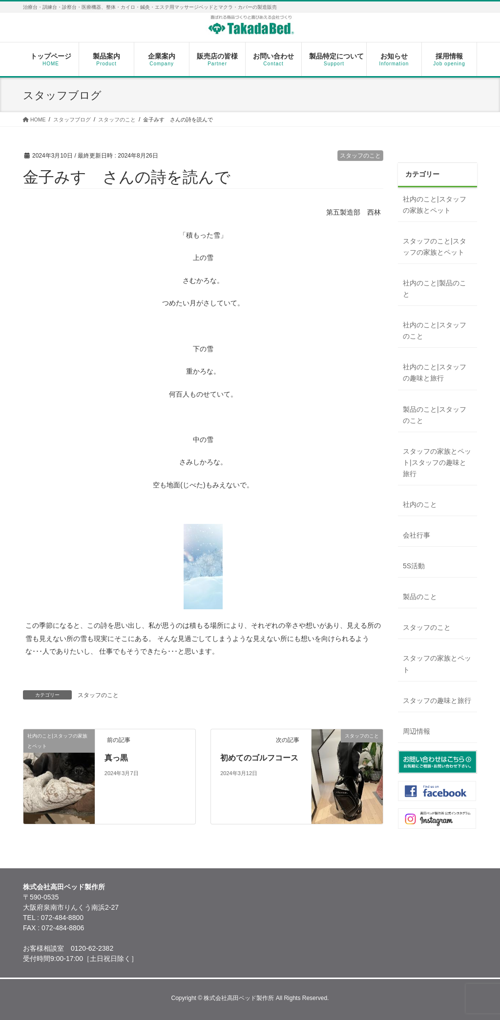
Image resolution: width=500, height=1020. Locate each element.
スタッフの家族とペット (437, 663)
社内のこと (420, 504)
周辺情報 (416, 731)
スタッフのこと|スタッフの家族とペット (434, 246)
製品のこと (420, 596)
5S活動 (414, 566)
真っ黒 (116, 758)
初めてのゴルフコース (259, 758)
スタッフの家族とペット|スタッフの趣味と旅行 (437, 462)
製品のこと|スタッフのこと (434, 414)
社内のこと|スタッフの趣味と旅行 (434, 372)
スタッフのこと (360, 155)
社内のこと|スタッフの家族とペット (434, 204)
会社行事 (416, 535)
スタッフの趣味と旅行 (437, 700)
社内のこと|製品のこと (434, 288)
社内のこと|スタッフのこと (434, 330)
